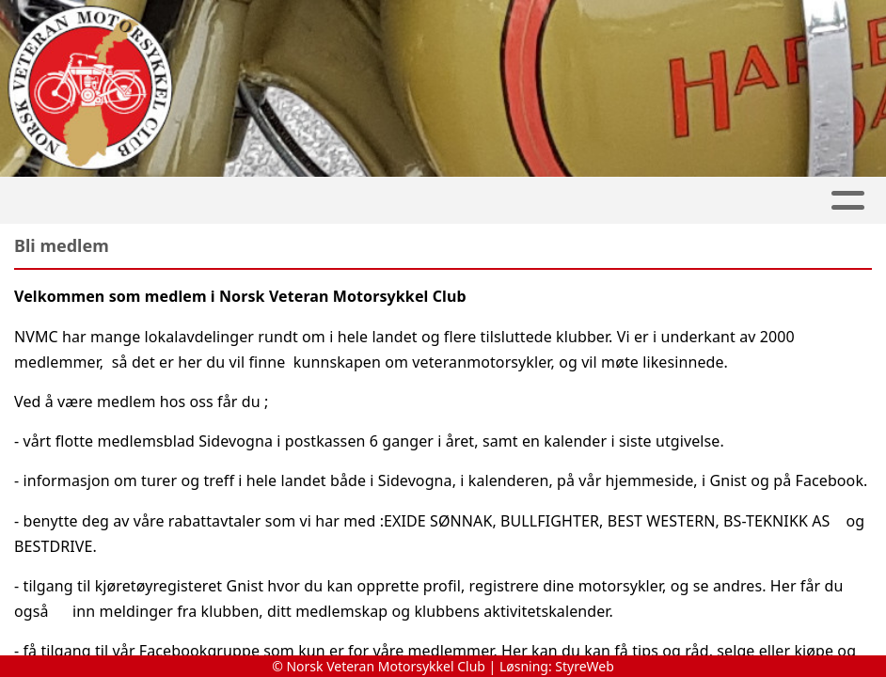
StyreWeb (584, 666)
